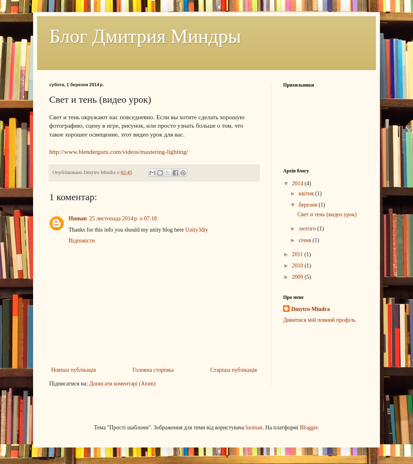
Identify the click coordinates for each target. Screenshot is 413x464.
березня (308, 205)
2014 (298, 183)
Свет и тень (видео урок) (327, 214)
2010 (298, 266)
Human (78, 218)
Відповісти (82, 241)
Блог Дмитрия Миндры (145, 36)
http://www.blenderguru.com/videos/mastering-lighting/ (118, 151)
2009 (298, 277)
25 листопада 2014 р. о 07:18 (123, 218)
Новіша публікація (73, 370)
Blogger (308, 428)
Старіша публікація (233, 370)
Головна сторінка (153, 370)
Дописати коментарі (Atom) (122, 384)
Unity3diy (196, 230)
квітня (306, 194)
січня (305, 240)
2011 (298, 254)
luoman (254, 428)
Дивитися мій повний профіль (319, 320)
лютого (307, 229)
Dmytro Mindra (310, 309)
